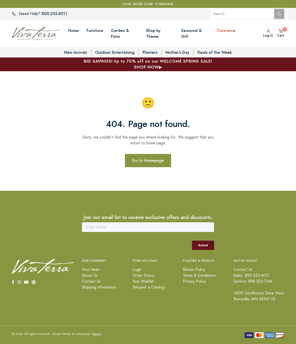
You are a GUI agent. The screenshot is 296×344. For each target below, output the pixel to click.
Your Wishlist (143, 281)
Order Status (144, 275)
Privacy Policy (194, 281)
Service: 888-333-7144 (253, 281)
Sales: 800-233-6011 (251, 275)
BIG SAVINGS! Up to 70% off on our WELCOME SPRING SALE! (148, 64)
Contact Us (91, 281)
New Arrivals (75, 52)
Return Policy (194, 269)
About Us (90, 275)
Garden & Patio (120, 33)
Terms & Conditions (199, 275)
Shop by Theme (153, 33)
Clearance (226, 30)
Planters (150, 52)
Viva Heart (91, 269)
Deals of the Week (214, 52)
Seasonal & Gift (191, 33)
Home (73, 30)
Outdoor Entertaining (114, 52)
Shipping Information (99, 287)
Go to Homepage (148, 160)
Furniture (95, 30)
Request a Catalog (148, 287)
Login (137, 269)
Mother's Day (177, 52)
